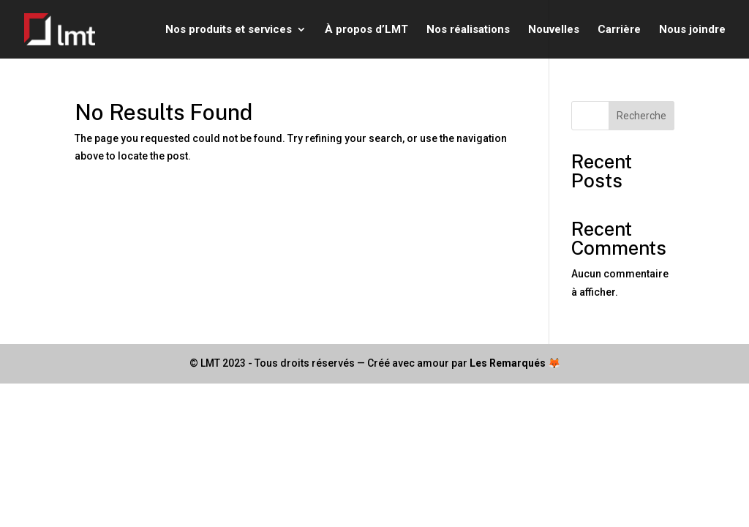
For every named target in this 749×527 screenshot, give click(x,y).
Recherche (641, 116)
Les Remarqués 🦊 (515, 363)
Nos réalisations (468, 30)
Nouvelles (553, 30)
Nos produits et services (228, 30)
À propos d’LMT (366, 30)
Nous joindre (692, 30)
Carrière (619, 30)
